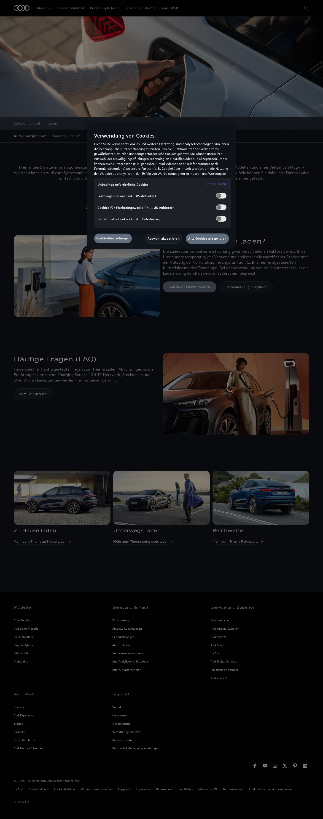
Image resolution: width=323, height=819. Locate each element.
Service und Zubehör (233, 607)
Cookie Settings (39, 789)
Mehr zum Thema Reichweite (238, 541)
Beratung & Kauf (104, 8)
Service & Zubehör (140, 8)
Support (121, 694)
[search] (306, 8)
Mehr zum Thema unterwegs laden (143, 541)
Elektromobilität (70, 8)
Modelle (44, 8)
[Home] (22, 8)
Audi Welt (170, 8)
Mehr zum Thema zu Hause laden (43, 541)
